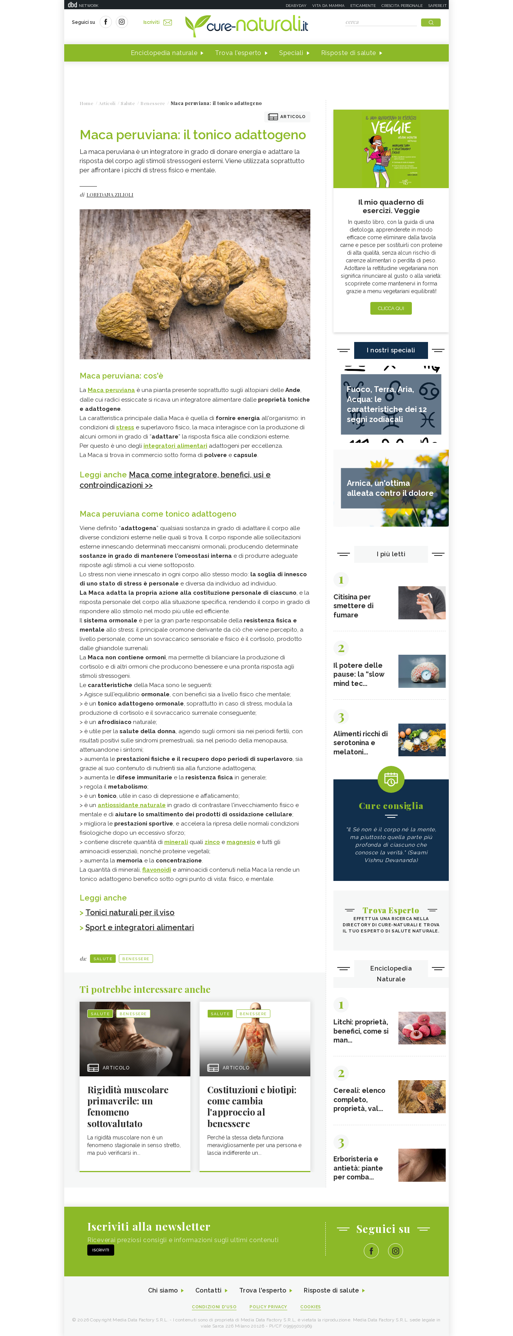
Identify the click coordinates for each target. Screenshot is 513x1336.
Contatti (208, 1289)
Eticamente (363, 5)
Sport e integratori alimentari (140, 926)
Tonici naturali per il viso (130, 911)
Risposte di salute (348, 53)
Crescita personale (402, 5)
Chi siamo (162, 1289)
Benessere (136, 957)
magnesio (241, 841)
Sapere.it (437, 5)
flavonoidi (156, 869)
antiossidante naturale (132, 804)
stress (125, 427)
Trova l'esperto (238, 53)
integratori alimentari (175, 445)
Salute (102, 957)
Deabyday (296, 5)
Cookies (311, 1305)
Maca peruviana (111, 390)
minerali (176, 841)
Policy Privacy (269, 1305)
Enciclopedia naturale (164, 53)
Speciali (291, 53)
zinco (212, 841)
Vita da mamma (328, 5)
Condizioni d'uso (214, 1305)
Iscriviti (157, 22)
